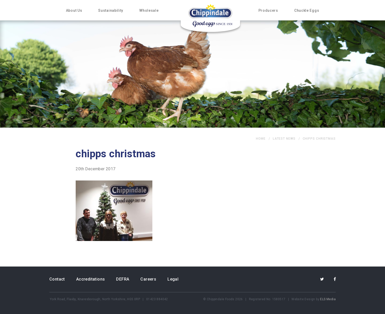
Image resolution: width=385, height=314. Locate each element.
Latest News (284, 138)
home (261, 138)
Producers (268, 10)
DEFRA (122, 279)
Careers (148, 279)
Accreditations (90, 279)
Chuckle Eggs (306, 10)
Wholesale (148, 10)
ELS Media (328, 299)
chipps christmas (319, 138)
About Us (74, 10)
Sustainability (110, 10)
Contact (57, 279)
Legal (172, 279)
